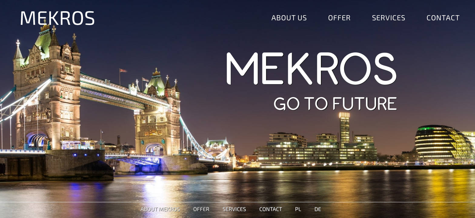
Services (388, 17)
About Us (289, 17)
